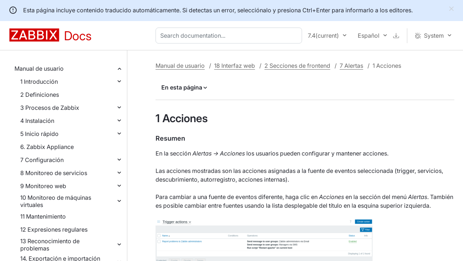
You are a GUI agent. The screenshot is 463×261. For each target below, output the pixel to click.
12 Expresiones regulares (54, 229)
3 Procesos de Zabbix (49, 107)
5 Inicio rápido (39, 133)
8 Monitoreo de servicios (53, 173)
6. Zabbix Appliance (47, 146)
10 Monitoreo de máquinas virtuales (55, 201)
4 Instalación (37, 120)
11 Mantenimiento (43, 216)
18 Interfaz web (234, 65)
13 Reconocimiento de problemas (50, 244)
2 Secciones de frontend (297, 65)
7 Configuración (42, 159)
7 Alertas (351, 65)
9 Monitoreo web (43, 186)
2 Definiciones (39, 94)
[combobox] (230, 35)
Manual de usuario (39, 68)
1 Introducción (39, 81)
